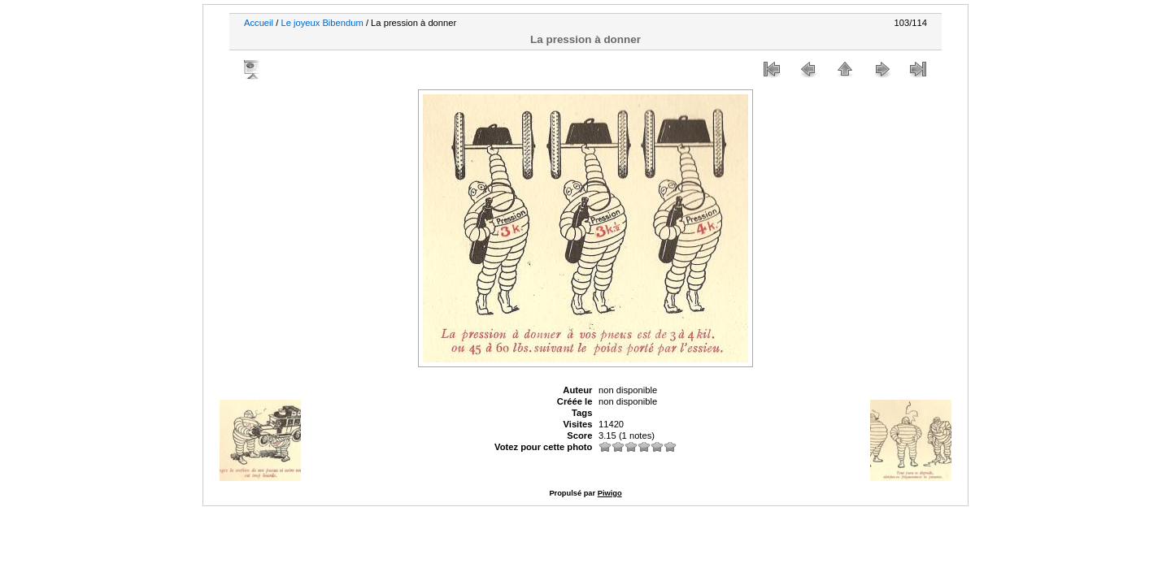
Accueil (258, 23)
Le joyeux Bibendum (322, 23)
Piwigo (610, 493)
